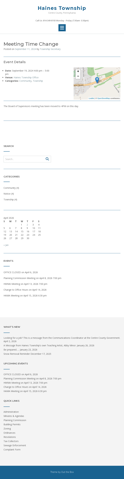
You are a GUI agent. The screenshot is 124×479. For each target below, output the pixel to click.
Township (38, 80)
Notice (7, 193)
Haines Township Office (26, 77)
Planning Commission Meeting (19, 278)
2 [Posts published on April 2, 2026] (27, 224)
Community (25, 80)
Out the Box (67, 472)
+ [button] (78, 71)
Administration (11, 411)
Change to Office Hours (16, 289)
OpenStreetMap (103, 98)
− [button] (78, 76)
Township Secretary (50, 49)
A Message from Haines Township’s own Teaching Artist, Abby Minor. (40, 345)
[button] (62, 27)
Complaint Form (12, 449)
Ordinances (9, 432)
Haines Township (62, 8)
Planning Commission (15, 420)
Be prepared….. (11, 349)
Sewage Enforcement (15, 445)
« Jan (6, 245)
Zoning (7, 428)
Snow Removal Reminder (17, 353)
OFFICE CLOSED (12, 272)
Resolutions (10, 436)
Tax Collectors (11, 441)
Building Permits (12, 424)
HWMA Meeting (12, 283)
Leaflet (91, 98)
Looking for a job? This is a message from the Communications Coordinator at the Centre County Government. (62, 337)
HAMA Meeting (11, 295)
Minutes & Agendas (14, 415)
